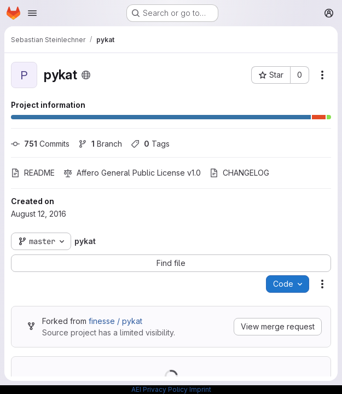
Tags (150, 143)
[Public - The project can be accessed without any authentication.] (86, 75)
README (33, 172)
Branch (100, 143)
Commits (40, 143)
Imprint (200, 389)
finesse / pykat (115, 321)
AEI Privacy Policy (159, 389)
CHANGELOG (239, 172)
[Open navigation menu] (32, 13)
